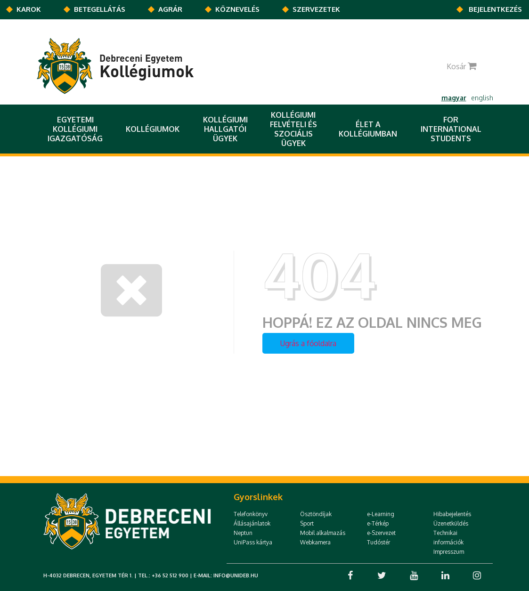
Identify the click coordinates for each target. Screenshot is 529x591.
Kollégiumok (152, 129)
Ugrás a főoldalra (308, 343)
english (482, 98)
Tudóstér (378, 542)
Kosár (466, 66)
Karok (28, 9)
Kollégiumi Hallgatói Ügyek (225, 129)
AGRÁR (170, 9)
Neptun (243, 532)
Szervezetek (316, 9)
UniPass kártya (253, 542)
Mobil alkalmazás (322, 532)
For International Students (451, 129)
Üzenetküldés (450, 523)
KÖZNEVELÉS (237, 9)
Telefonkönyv (251, 514)
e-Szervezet (381, 532)
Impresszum (448, 551)
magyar (453, 98)
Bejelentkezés (495, 9)
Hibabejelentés (452, 514)
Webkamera (315, 542)
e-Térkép (378, 523)
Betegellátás (99, 9)
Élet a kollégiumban (368, 129)
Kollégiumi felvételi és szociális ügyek (293, 129)
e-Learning (380, 514)
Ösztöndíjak (316, 514)
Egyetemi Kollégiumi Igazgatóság (75, 129)
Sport (307, 523)
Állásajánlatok (252, 523)
